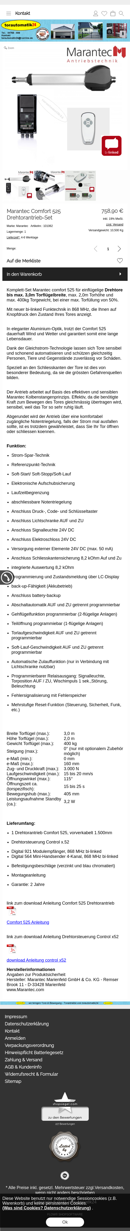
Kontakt (22, 13)
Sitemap (13, 1081)
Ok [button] (65, 1222)
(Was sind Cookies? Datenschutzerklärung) (46, 1208)
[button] (8, 13)
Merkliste (104, 13)
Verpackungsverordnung (29, 1045)
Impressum (16, 1016)
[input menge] (107, 248)
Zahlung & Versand (23, 1059)
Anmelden (96, 13)
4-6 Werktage (22, 237)
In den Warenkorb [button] (24, 274)
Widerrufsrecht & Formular (31, 1074)
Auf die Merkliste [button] (24, 260)
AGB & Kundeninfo (23, 1066)
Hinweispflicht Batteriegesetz (34, 1052)
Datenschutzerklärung (27, 1023)
